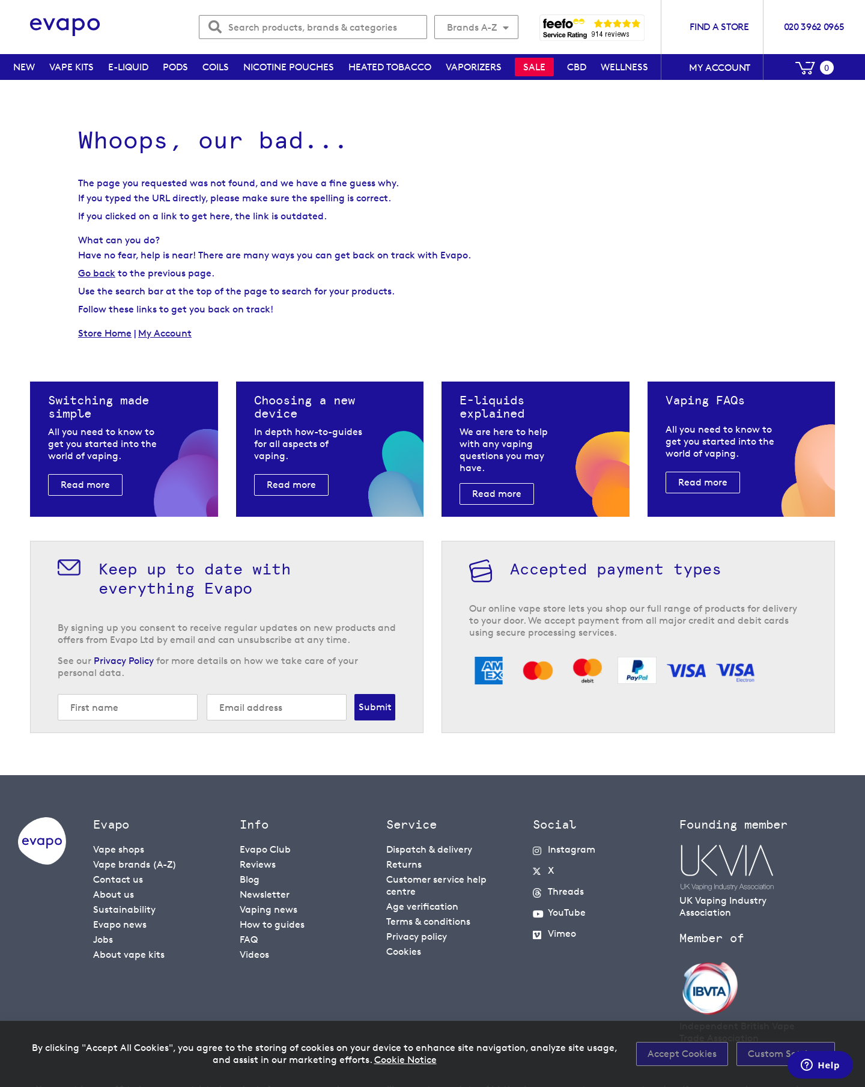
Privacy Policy (124, 660)
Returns (404, 864)
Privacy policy (416, 936)
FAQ (249, 939)
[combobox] (313, 27)
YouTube (567, 912)
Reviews (258, 864)
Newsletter (265, 894)
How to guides (272, 924)
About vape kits (129, 954)
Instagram (571, 849)
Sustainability (124, 909)
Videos (254, 954)
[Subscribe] (374, 707)
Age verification (422, 906)
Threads (566, 891)
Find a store (719, 26)
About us (113, 894)
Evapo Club (265, 849)
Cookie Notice (405, 1059)
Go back (96, 273)
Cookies (403, 951)
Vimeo (562, 933)
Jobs (103, 939)
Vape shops (118, 849)
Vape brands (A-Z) (135, 864)
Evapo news (120, 924)
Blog (250, 879)
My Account (165, 333)
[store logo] (65, 27)
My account (719, 67)
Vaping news (268, 909)
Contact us (118, 879)
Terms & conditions (428, 921)
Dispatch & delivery (429, 849)
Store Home (105, 333)
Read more (85, 484)
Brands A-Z (472, 27)
